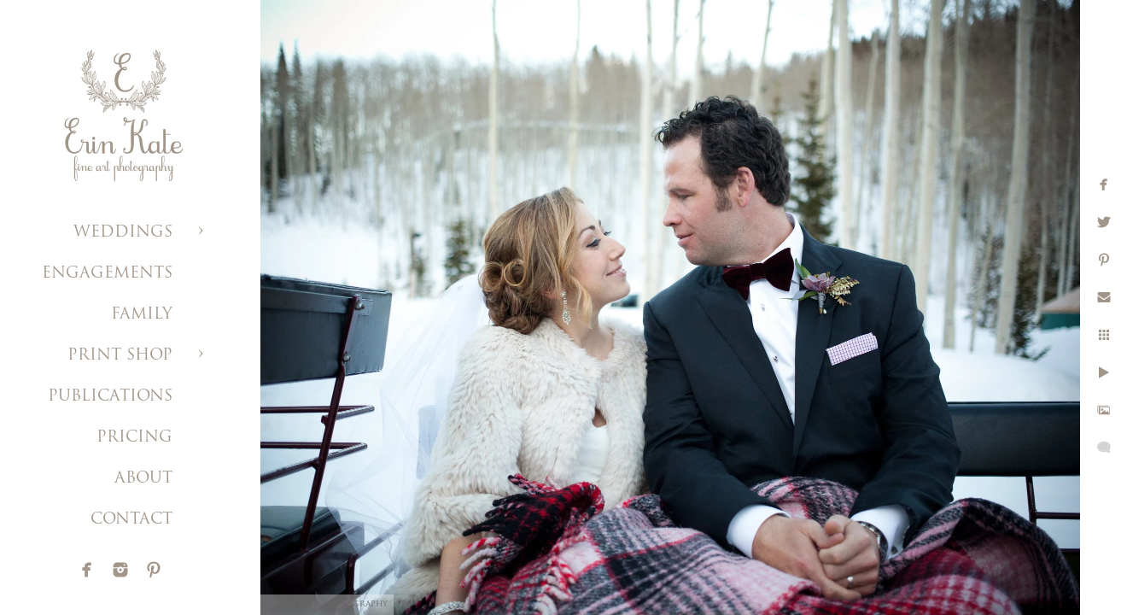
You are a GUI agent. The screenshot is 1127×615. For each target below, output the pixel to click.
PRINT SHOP (119, 356)
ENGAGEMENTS (107, 274)
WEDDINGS (122, 233)
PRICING (134, 438)
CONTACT (131, 520)
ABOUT (143, 479)
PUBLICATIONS (110, 397)
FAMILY (141, 315)
